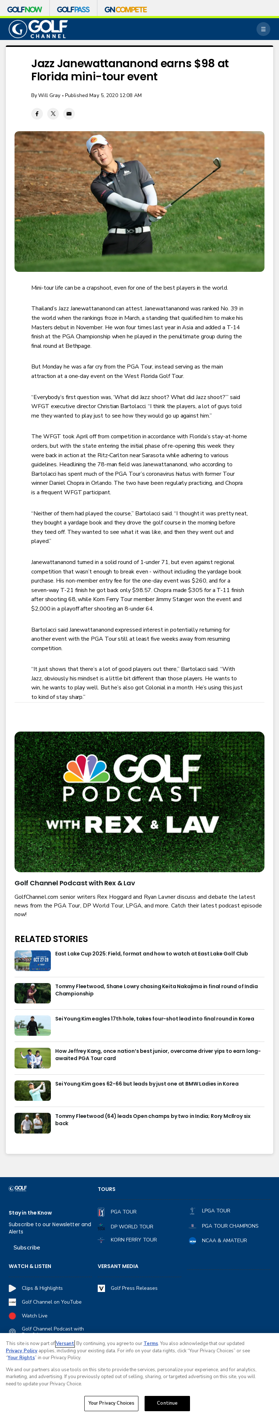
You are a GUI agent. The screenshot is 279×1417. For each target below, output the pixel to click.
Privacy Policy (21, 1351)
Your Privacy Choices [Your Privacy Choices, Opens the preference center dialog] (111, 1404)
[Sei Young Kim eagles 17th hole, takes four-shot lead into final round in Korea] (33, 1025)
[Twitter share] (53, 114)
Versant (65, 1344)
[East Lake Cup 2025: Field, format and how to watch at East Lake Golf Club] (33, 960)
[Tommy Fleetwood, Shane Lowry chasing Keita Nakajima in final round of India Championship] (33, 993)
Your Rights (21, 1358)
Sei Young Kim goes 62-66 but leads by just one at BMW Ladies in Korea (147, 1083)
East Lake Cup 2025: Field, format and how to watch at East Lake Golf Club (151, 953)
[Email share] (69, 114)
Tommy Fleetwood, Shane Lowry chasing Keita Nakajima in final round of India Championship (156, 990)
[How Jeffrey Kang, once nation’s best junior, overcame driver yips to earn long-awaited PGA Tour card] (33, 1058)
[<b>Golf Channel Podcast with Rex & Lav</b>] (139, 802)
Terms (150, 1344)
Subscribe (26, 1248)
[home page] (38, 29)
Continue (167, 1404)
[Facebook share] (37, 114)
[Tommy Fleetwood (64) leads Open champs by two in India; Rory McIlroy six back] (33, 1123)
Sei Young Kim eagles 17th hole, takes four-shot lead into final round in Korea (154, 1018)
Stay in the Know (30, 1212)
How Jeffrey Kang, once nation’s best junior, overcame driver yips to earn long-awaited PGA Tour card (158, 1055)
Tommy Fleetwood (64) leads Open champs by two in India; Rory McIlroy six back (153, 1120)
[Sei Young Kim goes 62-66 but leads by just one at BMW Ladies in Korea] (33, 1090)
